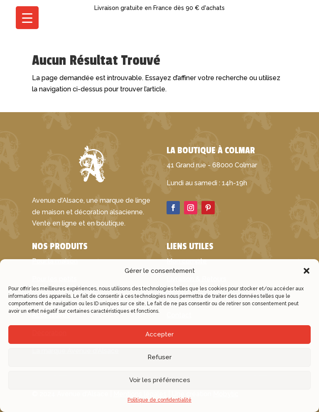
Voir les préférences (159, 380)
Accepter (159, 334)
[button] (306, 271)
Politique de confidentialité (159, 400)
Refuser (159, 357)
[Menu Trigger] (27, 17)
